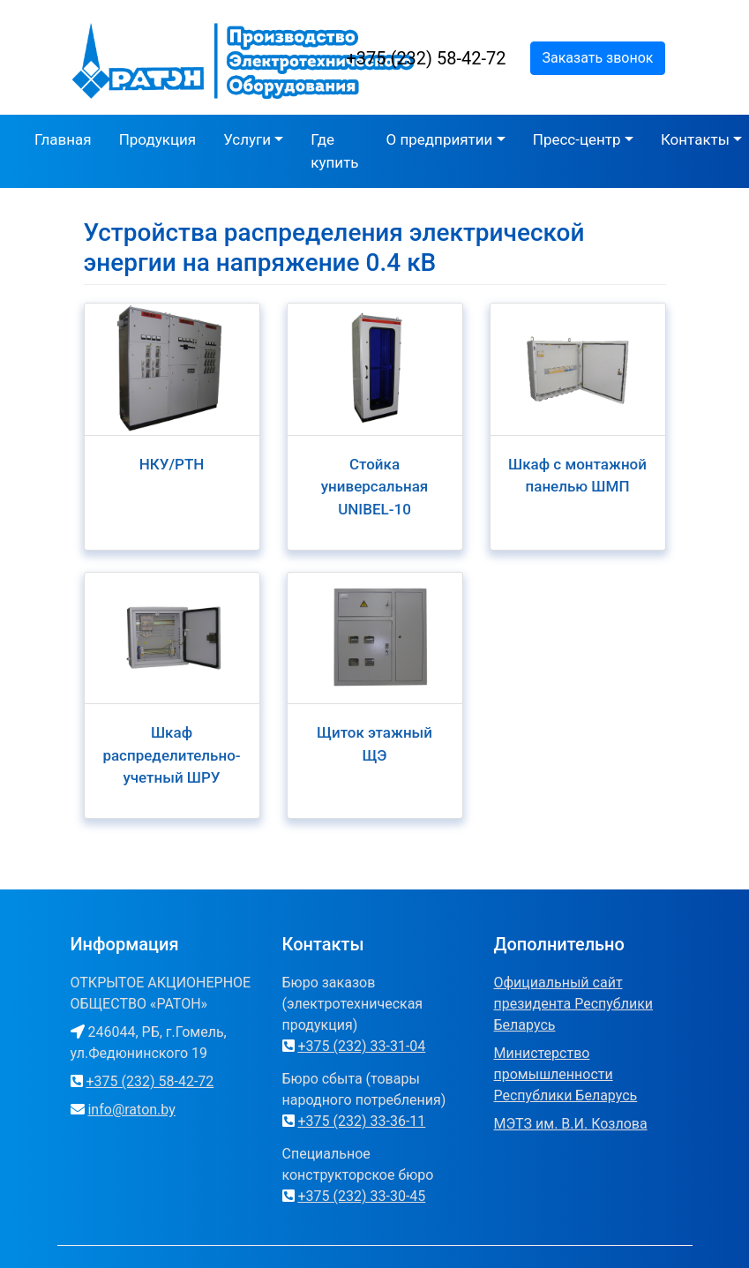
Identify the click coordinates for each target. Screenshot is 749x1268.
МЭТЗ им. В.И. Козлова (571, 1123)
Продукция (157, 139)
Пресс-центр (577, 139)
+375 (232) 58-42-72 (426, 58)
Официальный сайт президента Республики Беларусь (574, 1003)
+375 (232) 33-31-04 (361, 1046)
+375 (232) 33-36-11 (361, 1121)
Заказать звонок (597, 57)
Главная (63, 139)
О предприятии (439, 139)
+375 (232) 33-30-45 (361, 1196)
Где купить (334, 151)
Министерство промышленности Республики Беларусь (566, 1074)
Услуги (247, 139)
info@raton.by (131, 1109)
